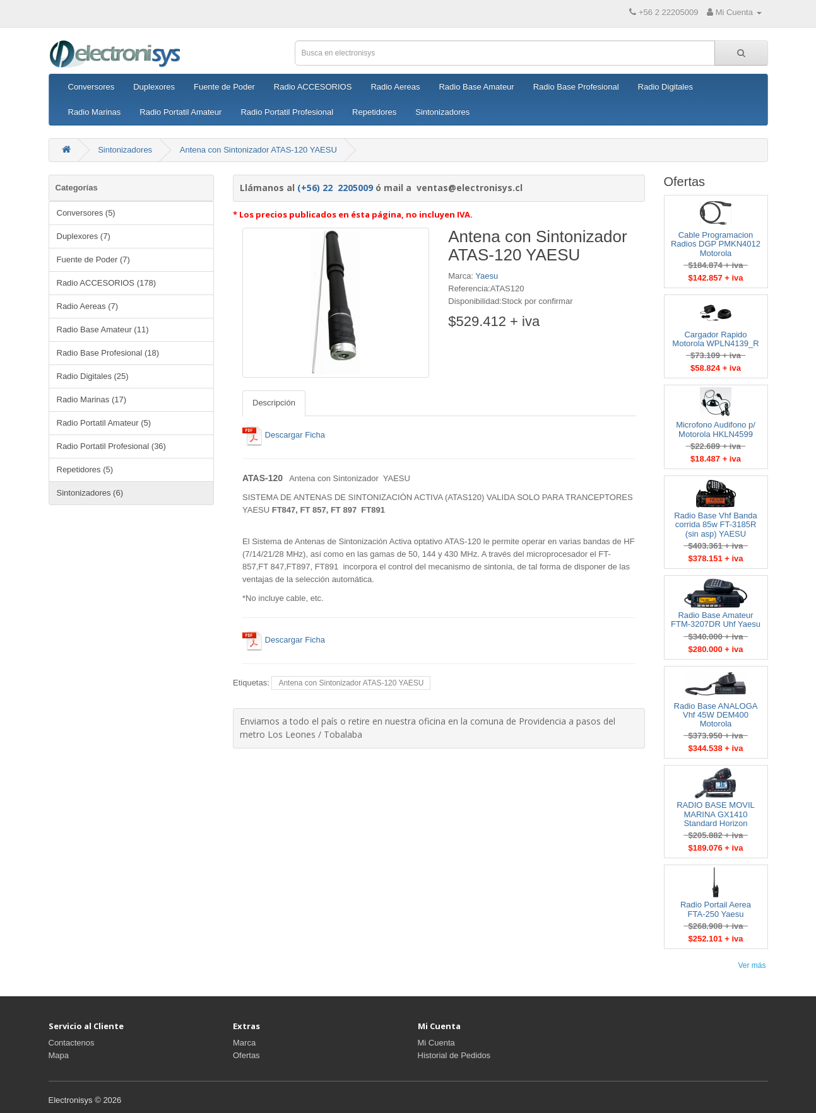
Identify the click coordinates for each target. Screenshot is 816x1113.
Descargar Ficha (283, 435)
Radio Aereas (395, 86)
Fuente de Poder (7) (93, 259)
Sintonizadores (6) (90, 493)
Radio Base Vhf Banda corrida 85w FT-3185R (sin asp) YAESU (715, 525)
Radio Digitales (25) (93, 376)
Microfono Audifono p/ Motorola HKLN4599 (715, 429)
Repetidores (374, 112)
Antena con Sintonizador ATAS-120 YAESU (258, 149)
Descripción (273, 402)
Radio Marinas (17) (92, 399)
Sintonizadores (442, 112)
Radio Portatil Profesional (286, 112)
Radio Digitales (665, 86)
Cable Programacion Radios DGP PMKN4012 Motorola (715, 244)
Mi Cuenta (436, 1042)
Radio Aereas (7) (88, 306)
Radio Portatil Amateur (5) (104, 423)
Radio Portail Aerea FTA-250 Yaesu (715, 909)
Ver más (752, 965)
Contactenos (72, 1042)
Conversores (91, 86)
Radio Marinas (94, 112)
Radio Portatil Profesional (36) (111, 446)
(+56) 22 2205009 (335, 188)
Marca (244, 1042)
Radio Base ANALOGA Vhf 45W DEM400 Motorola (716, 715)
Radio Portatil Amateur (180, 112)
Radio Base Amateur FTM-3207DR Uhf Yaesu (715, 619)
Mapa (59, 1055)
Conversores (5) (86, 213)
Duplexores (154, 86)
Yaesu (486, 276)
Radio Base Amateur (476, 86)
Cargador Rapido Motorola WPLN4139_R (715, 339)
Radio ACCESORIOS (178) (107, 283)
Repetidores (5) (85, 469)
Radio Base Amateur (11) (103, 329)
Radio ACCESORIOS (313, 86)
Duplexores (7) (83, 236)
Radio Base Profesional (576, 86)
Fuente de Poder (224, 86)
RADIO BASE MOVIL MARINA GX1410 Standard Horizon (716, 814)
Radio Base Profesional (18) (108, 353)
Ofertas (246, 1055)
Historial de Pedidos (454, 1055)
